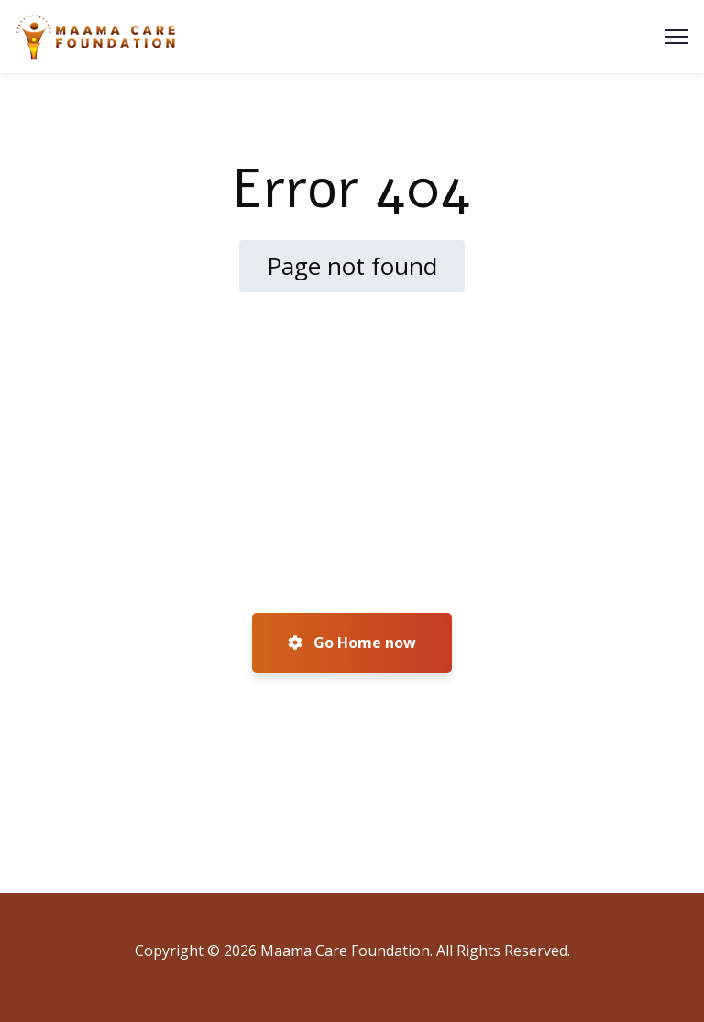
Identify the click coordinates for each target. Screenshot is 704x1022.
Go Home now (352, 642)
